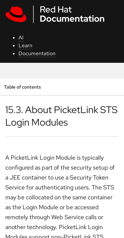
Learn (25, 45)
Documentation (37, 53)
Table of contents (22, 87)
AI (21, 37)
